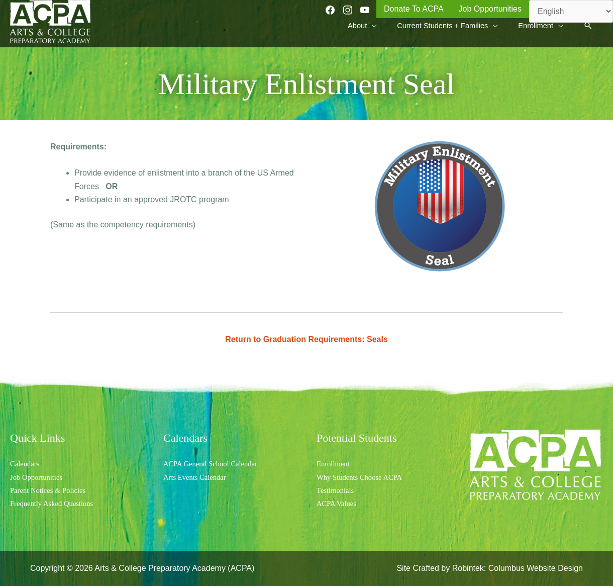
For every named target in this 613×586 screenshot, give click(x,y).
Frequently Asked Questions (55, 503)
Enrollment (335, 463)
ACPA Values (338, 503)
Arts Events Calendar (197, 477)
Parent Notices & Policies (51, 490)
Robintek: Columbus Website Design (517, 568)
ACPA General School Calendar (214, 463)
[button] (587, 31)
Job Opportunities (38, 477)
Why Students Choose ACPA (364, 477)
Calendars (26, 463)
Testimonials (337, 490)
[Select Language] (571, 11)
